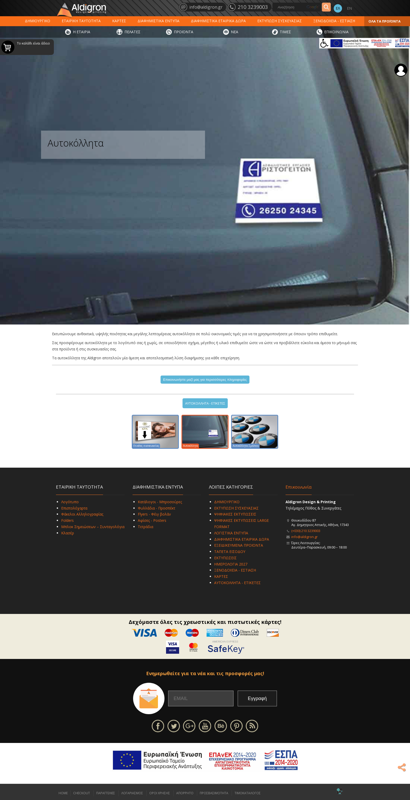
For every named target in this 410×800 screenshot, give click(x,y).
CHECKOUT (81, 793)
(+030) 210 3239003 (305, 530)
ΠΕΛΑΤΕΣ (132, 31)
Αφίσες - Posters (152, 520)
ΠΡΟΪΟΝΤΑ (183, 31)
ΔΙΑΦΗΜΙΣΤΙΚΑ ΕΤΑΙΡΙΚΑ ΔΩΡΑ (218, 20)
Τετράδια (145, 526)
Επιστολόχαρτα (74, 508)
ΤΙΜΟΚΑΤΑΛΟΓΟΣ (248, 793)
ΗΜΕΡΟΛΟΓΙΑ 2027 (230, 564)
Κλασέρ (67, 532)
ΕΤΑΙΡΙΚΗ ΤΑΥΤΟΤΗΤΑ (81, 20)
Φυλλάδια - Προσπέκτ (156, 508)
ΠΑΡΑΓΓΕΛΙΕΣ (105, 793)
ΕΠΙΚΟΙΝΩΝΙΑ (336, 31)
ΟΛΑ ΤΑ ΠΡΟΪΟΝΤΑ (384, 21)
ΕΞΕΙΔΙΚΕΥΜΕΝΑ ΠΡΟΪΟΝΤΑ (238, 545)
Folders (67, 520)
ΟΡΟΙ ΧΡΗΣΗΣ (159, 793)
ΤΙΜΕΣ (285, 31)
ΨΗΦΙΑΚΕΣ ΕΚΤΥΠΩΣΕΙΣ (235, 514)
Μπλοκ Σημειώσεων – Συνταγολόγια (92, 526)
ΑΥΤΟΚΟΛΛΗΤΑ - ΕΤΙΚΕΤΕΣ (205, 403)
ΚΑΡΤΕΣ (119, 20)
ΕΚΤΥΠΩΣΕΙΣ (225, 557)
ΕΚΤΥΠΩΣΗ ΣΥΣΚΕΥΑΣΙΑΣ (279, 20)
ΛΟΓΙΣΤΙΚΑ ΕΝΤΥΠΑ (231, 532)
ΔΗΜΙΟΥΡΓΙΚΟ (37, 20)
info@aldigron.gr (304, 536)
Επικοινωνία (299, 487)
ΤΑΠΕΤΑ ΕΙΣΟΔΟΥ (229, 551)
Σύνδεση (400, 70)
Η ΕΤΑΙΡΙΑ (81, 31)
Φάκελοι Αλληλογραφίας (82, 514)
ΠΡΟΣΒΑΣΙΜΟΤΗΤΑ (214, 793)
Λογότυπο (70, 501)
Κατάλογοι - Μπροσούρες (160, 501)
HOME (63, 793)
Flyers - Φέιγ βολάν (154, 514)
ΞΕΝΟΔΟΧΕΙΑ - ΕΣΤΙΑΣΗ (334, 20)
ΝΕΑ (234, 31)
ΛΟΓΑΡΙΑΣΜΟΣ (132, 793)
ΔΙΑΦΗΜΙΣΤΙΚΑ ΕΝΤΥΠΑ (158, 20)
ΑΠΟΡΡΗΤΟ (184, 793)
